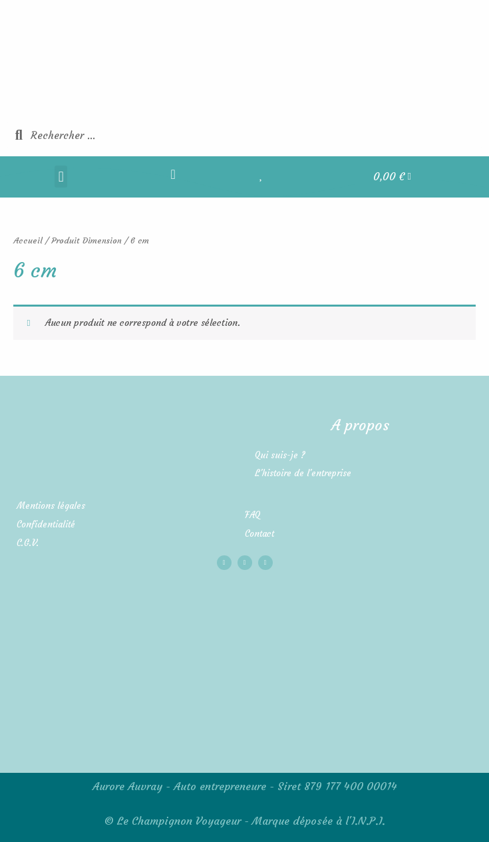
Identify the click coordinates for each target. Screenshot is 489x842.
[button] (61, 177)
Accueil (28, 240)
